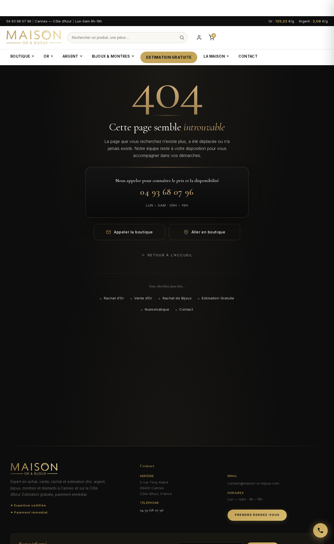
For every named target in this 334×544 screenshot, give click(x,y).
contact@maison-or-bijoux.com (253, 483)
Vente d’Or (143, 298)
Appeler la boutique (129, 232)
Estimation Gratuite (169, 57)
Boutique (22, 56)
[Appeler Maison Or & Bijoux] (320, 530)
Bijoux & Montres (113, 56)
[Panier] (211, 37)
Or (48, 56)
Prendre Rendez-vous (257, 515)
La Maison (216, 56)
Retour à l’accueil (167, 255)
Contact (248, 56)
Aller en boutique (204, 232)
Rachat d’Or (114, 298)
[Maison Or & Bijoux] (33, 37)
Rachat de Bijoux (177, 298)
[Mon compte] (199, 37)
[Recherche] (127, 37)
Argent (72, 56)
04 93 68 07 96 (18, 21)
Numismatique (157, 309)
